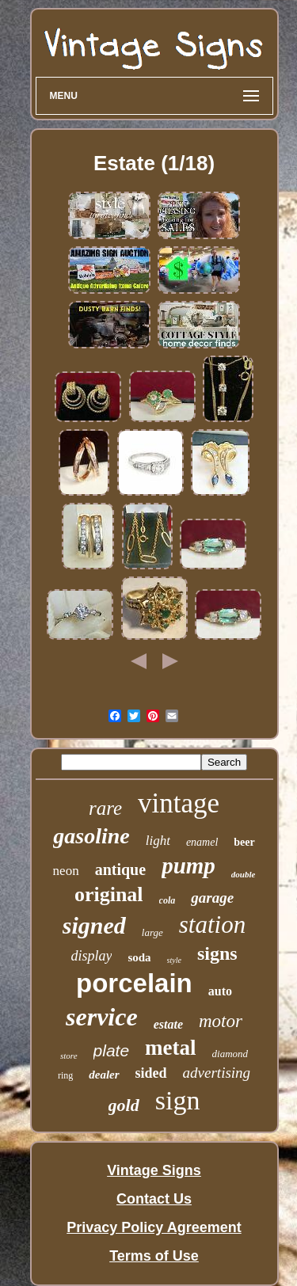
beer (244, 842)
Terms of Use (154, 1256)
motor (220, 1021)
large (152, 932)
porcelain (134, 983)
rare (105, 808)
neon (66, 870)
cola (167, 900)
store (69, 1055)
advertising (217, 1072)
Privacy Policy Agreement (154, 1227)
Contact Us (154, 1199)
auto (220, 991)
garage (212, 897)
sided (151, 1073)
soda (139, 957)
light (158, 840)
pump (188, 865)
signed (94, 925)
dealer (104, 1074)
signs (217, 953)
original (108, 894)
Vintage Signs (154, 1170)
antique (120, 869)
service (102, 1017)
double (243, 874)
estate (168, 1024)
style (174, 960)
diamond (230, 1054)
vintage (178, 803)
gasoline (91, 836)
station (212, 924)
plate (111, 1050)
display (91, 956)
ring (65, 1075)
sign (177, 1100)
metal (170, 1048)
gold (124, 1105)
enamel (202, 842)
